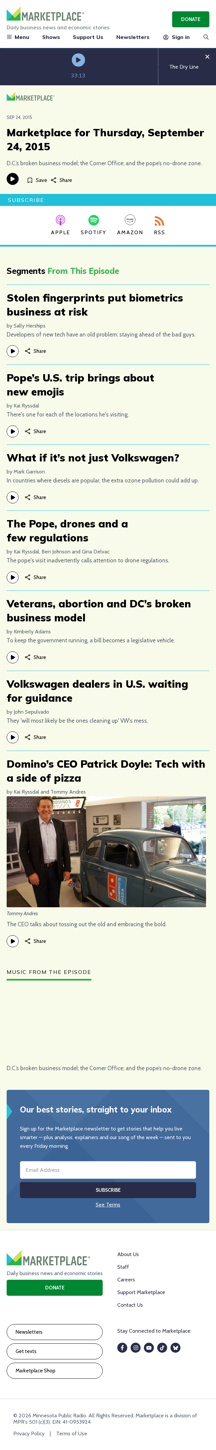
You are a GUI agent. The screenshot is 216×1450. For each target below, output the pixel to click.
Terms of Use (71, 1433)
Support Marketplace (141, 1292)
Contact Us (130, 1305)
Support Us (88, 37)
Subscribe (108, 1190)
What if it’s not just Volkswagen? (93, 457)
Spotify (93, 225)
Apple (60, 225)
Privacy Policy (29, 1433)
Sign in (176, 37)
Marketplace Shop (35, 1371)
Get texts (26, 1351)
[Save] (37, 180)
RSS (159, 226)
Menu (18, 37)
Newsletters (133, 37)
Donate (190, 19)
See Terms (108, 1204)
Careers (126, 1279)
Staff (123, 1267)
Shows (51, 37)
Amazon (130, 225)
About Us (128, 1254)
